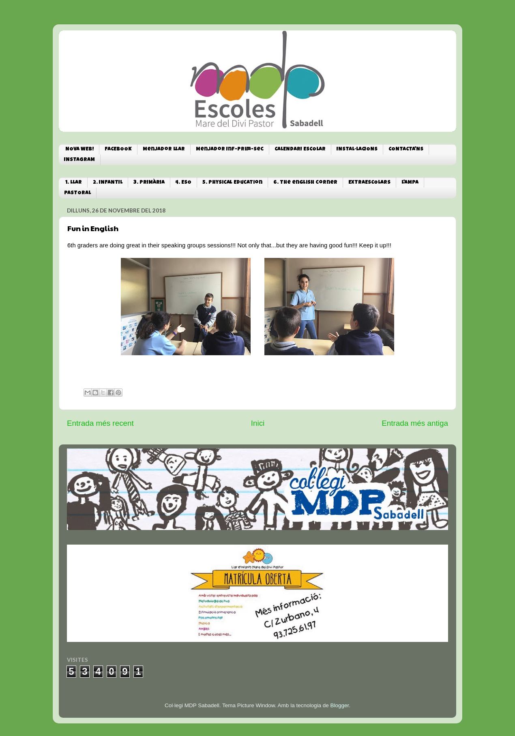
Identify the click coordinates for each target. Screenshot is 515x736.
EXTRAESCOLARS (369, 182)
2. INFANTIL (107, 182)
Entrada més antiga (415, 423)
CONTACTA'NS (405, 149)
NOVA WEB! (79, 149)
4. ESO (183, 182)
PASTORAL (77, 193)
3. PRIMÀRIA (149, 182)
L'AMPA (409, 182)
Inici (258, 423)
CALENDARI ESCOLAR (300, 149)
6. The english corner (305, 182)
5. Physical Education (232, 182)
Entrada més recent (100, 423)
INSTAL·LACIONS (357, 149)
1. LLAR (73, 182)
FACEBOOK (118, 149)
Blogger (339, 705)
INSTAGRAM (79, 160)
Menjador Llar (164, 149)
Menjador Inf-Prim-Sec (230, 149)
